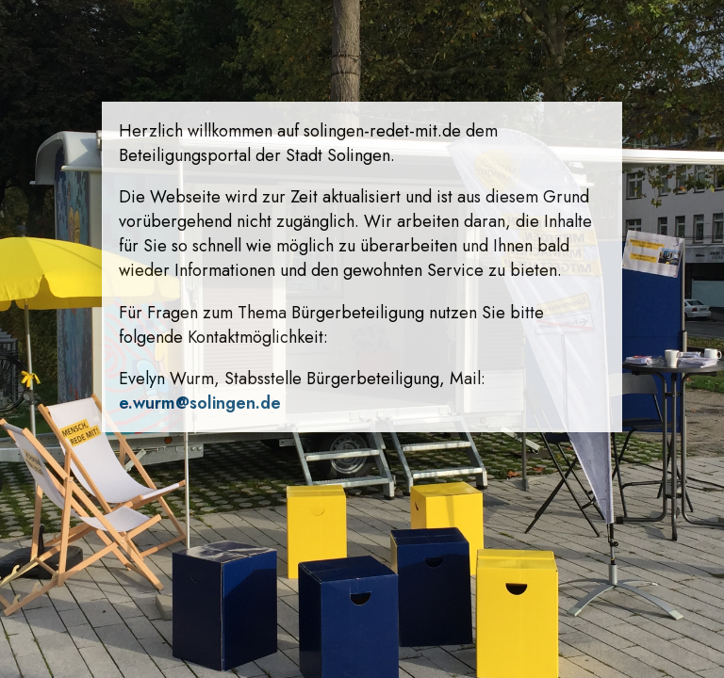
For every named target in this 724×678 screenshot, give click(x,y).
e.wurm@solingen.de (200, 403)
